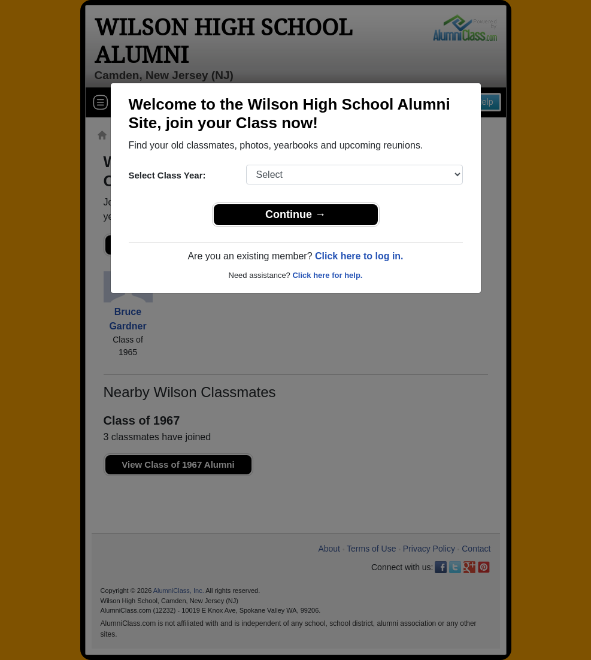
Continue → (295, 214)
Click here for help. (327, 275)
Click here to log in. (359, 256)
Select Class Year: (167, 175)
